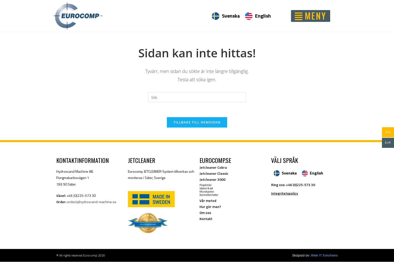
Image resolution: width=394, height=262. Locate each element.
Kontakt (206, 219)
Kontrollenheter (209, 195)
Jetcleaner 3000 (212, 179)
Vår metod (208, 200)
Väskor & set (206, 189)
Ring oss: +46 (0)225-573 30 (293, 185)
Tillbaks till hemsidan (196, 122)
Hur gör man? (210, 206)
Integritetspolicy (284, 193)
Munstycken (207, 192)
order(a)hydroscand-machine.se (91, 202)
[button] (310, 16)
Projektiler (206, 185)
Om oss (205, 212)
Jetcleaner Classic (214, 173)
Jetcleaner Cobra (213, 167)
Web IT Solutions (324, 255)
